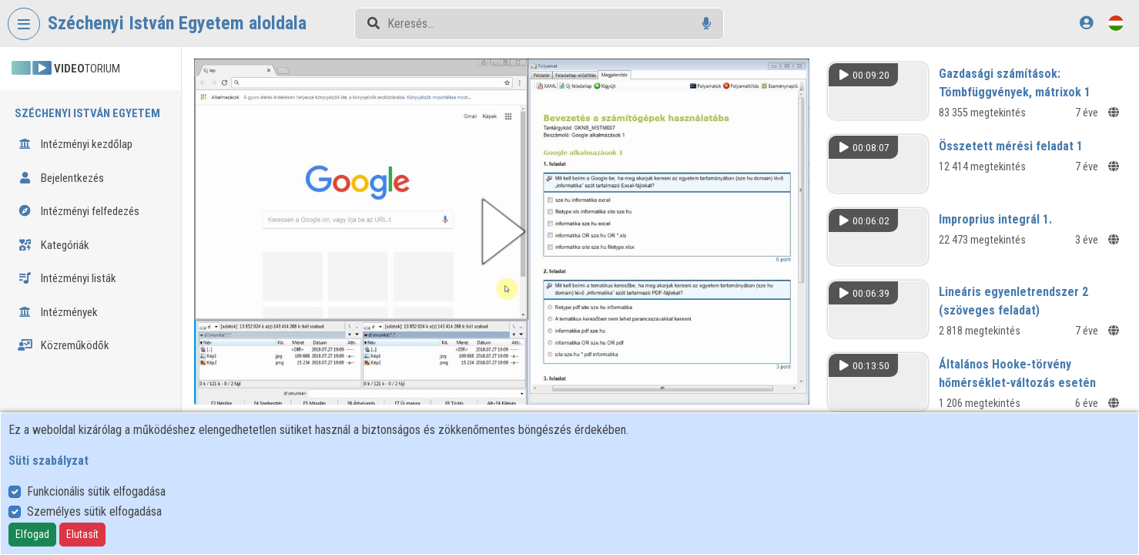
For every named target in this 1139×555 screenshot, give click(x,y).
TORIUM (66, 69)
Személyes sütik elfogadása (94, 511)
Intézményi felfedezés (78, 211)
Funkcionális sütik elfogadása (96, 491)
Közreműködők (63, 345)
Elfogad (32, 534)
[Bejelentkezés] (1086, 23)
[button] (501, 232)
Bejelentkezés (61, 178)
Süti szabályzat (48, 460)
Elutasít (82, 534)
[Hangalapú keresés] (706, 23)
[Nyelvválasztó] (1116, 23)
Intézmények (58, 312)
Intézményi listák (67, 278)
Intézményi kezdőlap (75, 144)
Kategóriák (53, 245)
